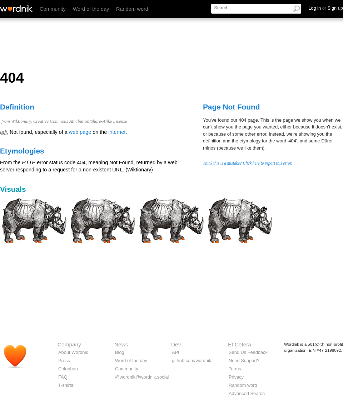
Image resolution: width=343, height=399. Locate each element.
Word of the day (91, 9)
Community (53, 9)
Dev (176, 344)
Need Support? (244, 360)
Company (69, 344)
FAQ (63, 377)
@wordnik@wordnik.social (142, 377)
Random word (132, 9)
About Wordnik (73, 352)
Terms (235, 368)
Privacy (236, 377)
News (121, 344)
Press (64, 360)
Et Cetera (239, 344)
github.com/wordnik (191, 360)
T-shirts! (66, 385)
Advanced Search (247, 393)
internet (116, 132)
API (175, 352)
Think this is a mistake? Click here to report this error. (247, 163)
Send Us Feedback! (249, 352)
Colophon (68, 368)
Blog (119, 352)
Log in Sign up (325, 8)
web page (80, 132)
